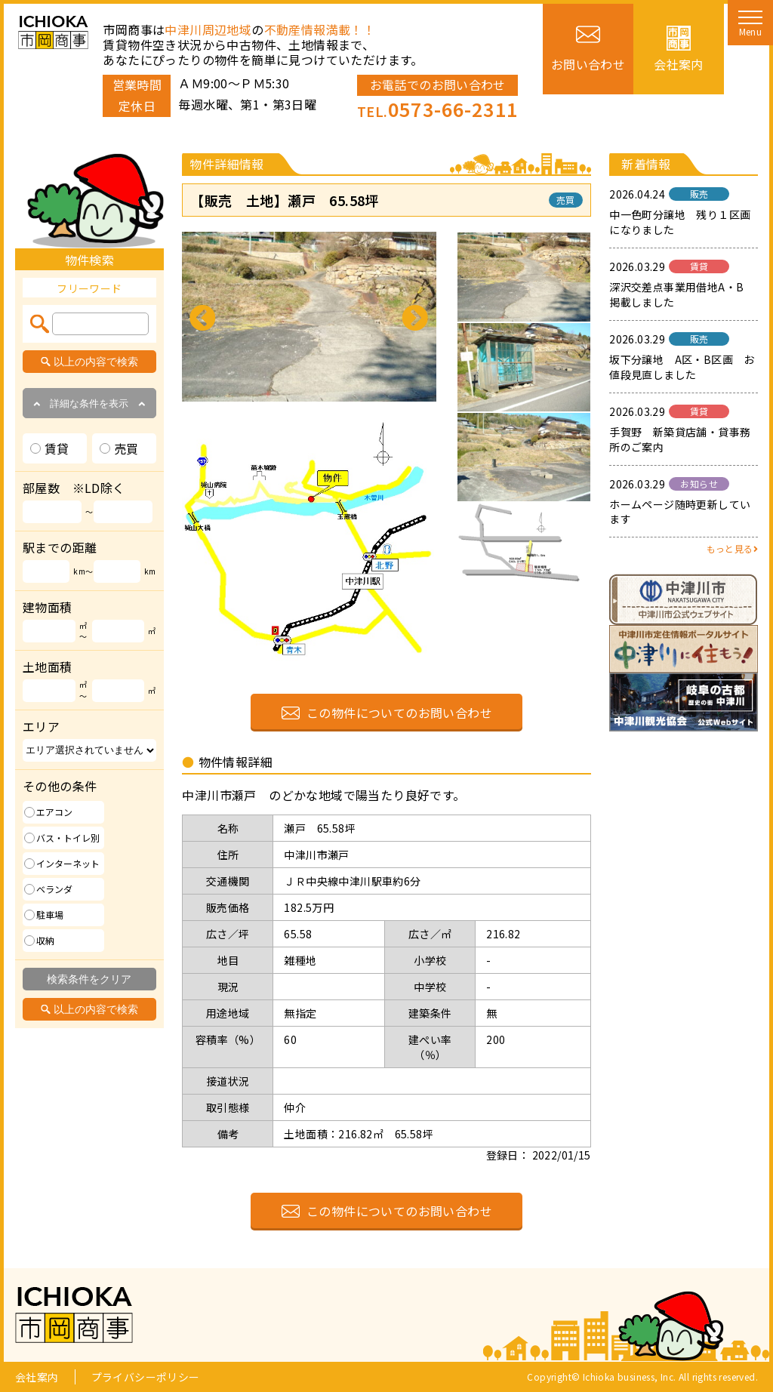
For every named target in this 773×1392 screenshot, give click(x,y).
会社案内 (37, 1376)
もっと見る (732, 548)
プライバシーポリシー (145, 1376)
